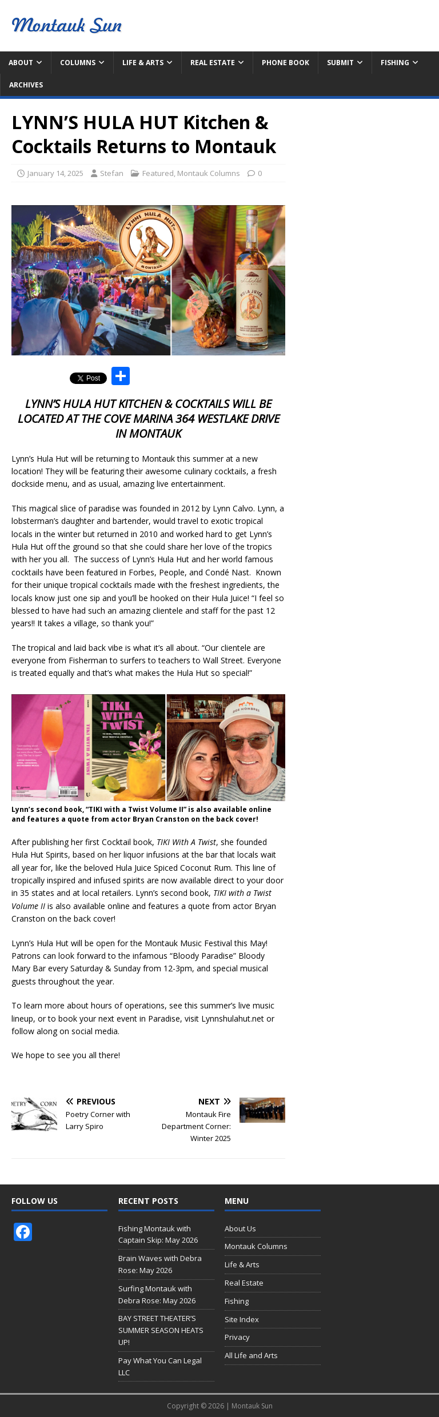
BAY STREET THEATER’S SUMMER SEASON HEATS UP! (160, 1330)
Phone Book (285, 62)
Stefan (111, 173)
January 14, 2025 (55, 173)
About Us (240, 1228)
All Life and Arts (251, 1355)
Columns (77, 62)
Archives (26, 85)
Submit (340, 62)
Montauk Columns (208, 173)
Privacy (237, 1337)
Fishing (395, 62)
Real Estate (212, 62)
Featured (158, 173)
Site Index (242, 1319)
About (21, 62)
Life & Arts (142, 62)
